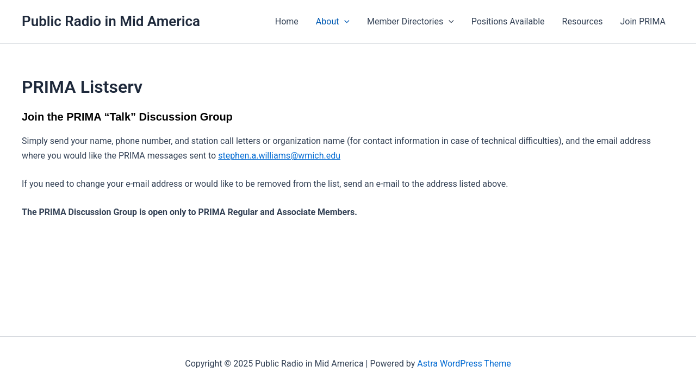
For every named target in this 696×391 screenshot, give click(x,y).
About (333, 21)
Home (287, 21)
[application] (344, 21)
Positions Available (508, 21)
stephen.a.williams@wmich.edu (279, 155)
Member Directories (410, 21)
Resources (582, 21)
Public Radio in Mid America (111, 21)
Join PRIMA (643, 21)
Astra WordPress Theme (464, 363)
